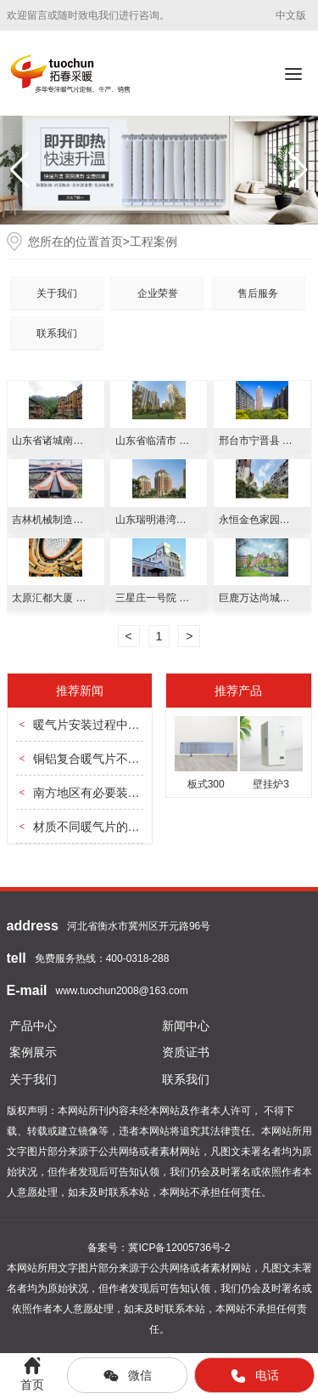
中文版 (291, 15)
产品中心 (33, 1025)
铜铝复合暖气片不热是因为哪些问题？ (134, 758)
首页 (111, 241)
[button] (298, 170)
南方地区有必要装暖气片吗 (104, 792)
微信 (127, 1376)
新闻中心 (185, 1025)
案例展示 (33, 1052)
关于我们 (56, 293)
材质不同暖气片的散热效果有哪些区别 (134, 826)
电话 (254, 1376)
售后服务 (257, 293)
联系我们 (56, 333)
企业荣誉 (157, 293)
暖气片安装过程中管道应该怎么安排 (128, 724)
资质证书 (185, 1052)
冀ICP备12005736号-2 (179, 1248)
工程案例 (153, 241)
